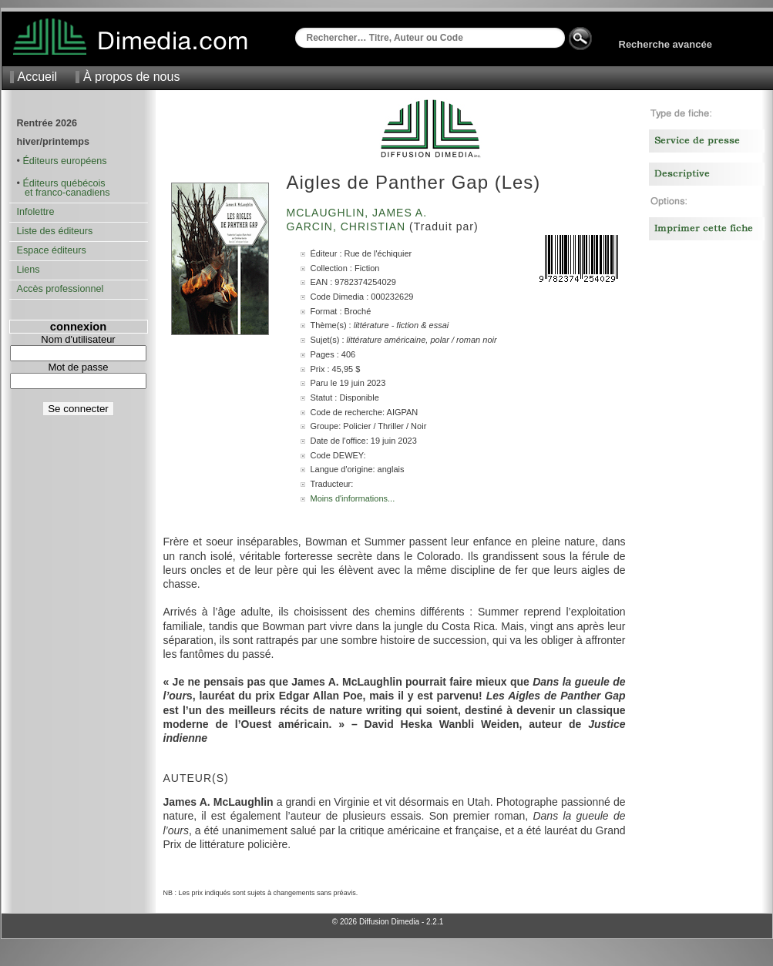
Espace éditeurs (51, 250)
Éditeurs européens (64, 161)
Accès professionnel (60, 288)
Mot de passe (78, 367)
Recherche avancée (665, 44)
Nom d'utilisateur (78, 339)
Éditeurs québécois (63, 183)
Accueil (38, 76)
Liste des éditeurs (55, 231)
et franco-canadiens (63, 192)
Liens (28, 269)
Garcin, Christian (348, 226)
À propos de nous (131, 76)
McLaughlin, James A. (359, 212)
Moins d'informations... (353, 498)
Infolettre (36, 211)
